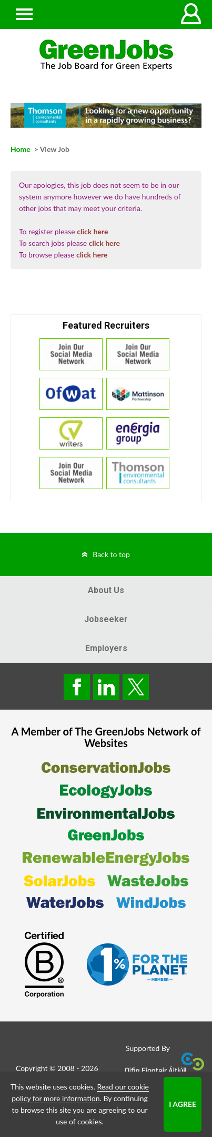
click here (92, 231)
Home (21, 149)
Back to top (111, 554)
